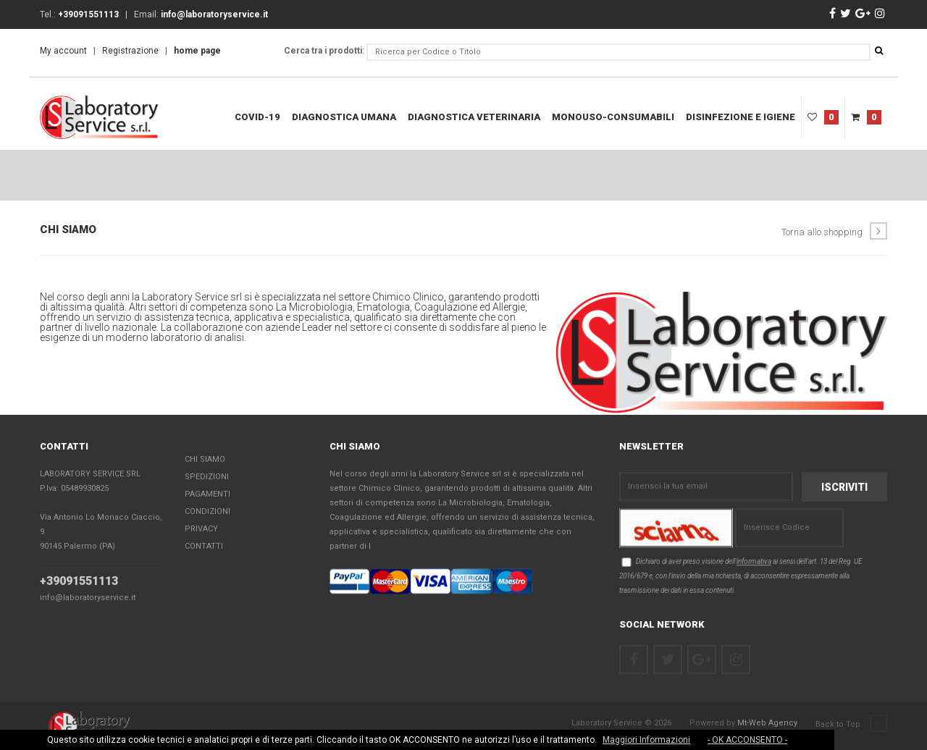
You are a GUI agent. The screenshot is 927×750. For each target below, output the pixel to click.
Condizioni (207, 512)
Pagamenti (207, 495)
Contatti (204, 547)
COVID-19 (257, 116)
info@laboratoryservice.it (87, 598)
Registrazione (130, 51)
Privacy (201, 529)
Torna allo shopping (834, 231)
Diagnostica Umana (344, 116)
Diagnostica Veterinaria (474, 116)
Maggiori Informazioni (646, 740)
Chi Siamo (205, 460)
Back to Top (851, 724)
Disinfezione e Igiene (740, 116)
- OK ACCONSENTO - (747, 740)
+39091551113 (79, 582)
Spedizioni (207, 477)
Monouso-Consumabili (613, 116)
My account (63, 51)
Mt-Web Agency (767, 723)
